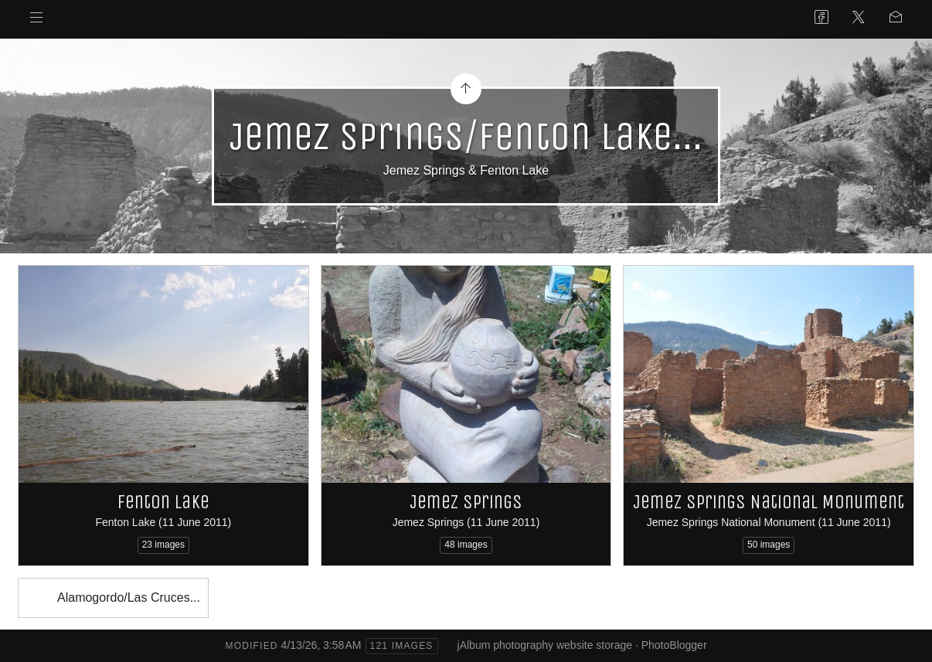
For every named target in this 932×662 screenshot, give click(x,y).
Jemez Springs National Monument (768, 502)
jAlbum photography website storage (544, 645)
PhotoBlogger (674, 645)
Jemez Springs (466, 502)
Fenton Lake (163, 502)
